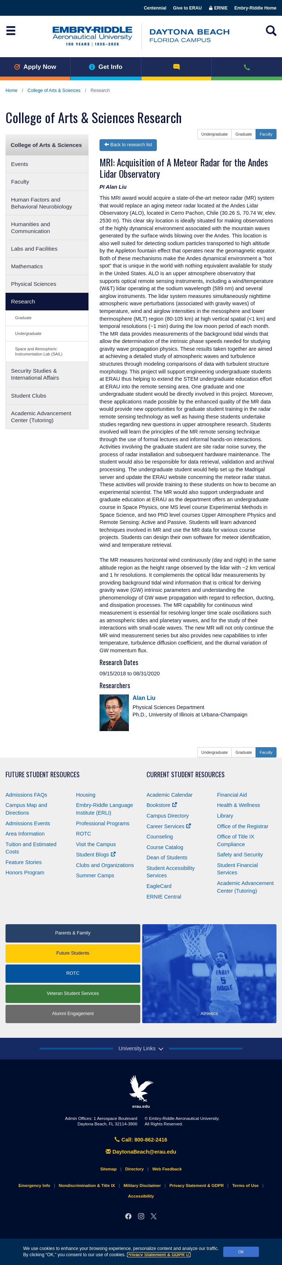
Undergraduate (28, 333)
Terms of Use (245, 1185)
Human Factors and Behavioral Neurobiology (41, 203)
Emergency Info (34, 1185)
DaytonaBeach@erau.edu (141, 1152)
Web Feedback (167, 1169)
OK (241, 1252)
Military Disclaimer (142, 1185)
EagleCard (159, 886)
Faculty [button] (266, 134)
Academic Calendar (170, 795)
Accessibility (141, 1196)
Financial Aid (232, 795)
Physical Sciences (33, 284)
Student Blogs (96, 855)
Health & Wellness (238, 805)
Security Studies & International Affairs (35, 374)
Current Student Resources (186, 774)
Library (225, 816)
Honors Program (25, 872)
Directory (134, 1169)
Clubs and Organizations (105, 865)
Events (19, 164)
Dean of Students (167, 857)
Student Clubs (28, 395)
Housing (85, 795)
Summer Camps (95, 875)
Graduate (23, 318)
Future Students (72, 953)
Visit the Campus (96, 844)
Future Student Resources (43, 774)
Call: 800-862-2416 (141, 1140)
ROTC (83, 834)
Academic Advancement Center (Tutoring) (41, 416)
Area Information (25, 834)
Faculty (20, 181)
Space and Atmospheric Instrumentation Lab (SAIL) (38, 351)
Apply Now (35, 66)
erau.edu (141, 1092)
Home (12, 90)
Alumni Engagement (73, 1013)
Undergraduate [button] (214, 134)
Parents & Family (72, 933)
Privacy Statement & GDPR (159, 1254)
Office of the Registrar (242, 826)
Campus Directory (168, 816)
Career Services (169, 826)
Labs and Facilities (34, 249)
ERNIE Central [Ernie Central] (164, 897)
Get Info (105, 66)
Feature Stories (23, 862)
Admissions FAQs (26, 795)
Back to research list (128, 144)
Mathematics (27, 266)
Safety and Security (240, 855)
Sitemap (108, 1169)
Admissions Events (28, 823)
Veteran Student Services (73, 993)
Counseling (160, 837)
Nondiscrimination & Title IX (87, 1185)
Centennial (155, 8)
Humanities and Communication (30, 227)
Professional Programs (103, 823)
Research (23, 301)
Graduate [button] (243, 134)
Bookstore (162, 805)
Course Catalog (165, 847)
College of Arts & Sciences (54, 90)
